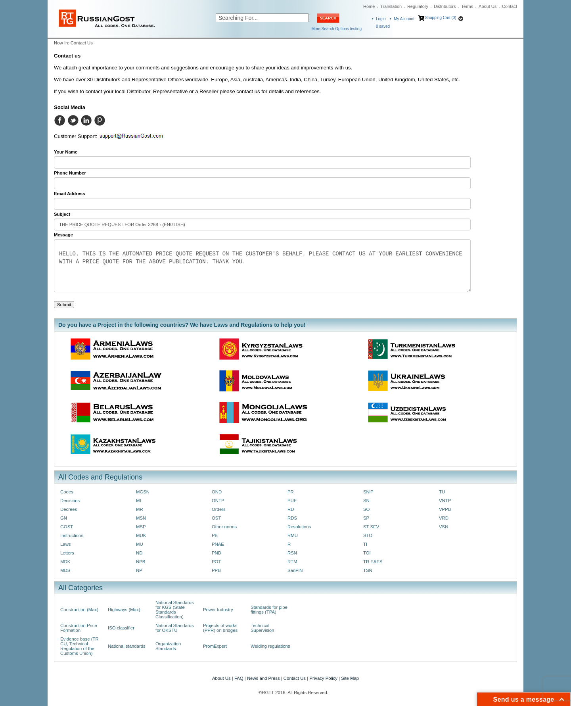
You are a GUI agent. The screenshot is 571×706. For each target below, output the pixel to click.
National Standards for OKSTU (174, 628)
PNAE (218, 544)
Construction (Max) (79, 609)
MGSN (142, 491)
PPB (216, 570)
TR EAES (373, 561)
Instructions (71, 535)
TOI (367, 553)
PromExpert (215, 646)
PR (290, 491)
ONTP (218, 500)
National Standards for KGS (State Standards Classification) (174, 609)
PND (216, 553)
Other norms (224, 526)
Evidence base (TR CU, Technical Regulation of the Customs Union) (79, 646)
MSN (141, 518)
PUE (292, 500)
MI (138, 500)
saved (383, 26)
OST (216, 518)
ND (139, 553)
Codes (66, 491)
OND (217, 491)
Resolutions (299, 526)
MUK (141, 535)
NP (139, 570)
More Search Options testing (336, 29)
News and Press (263, 678)
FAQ (238, 678)
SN (366, 500)
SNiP (368, 491)
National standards (127, 646)
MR (139, 509)
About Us (487, 6)
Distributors (445, 6)
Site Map (350, 678)
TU (442, 491)
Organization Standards (168, 646)
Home (369, 6)
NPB (140, 561)
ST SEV (371, 526)
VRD (443, 518)
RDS (292, 518)
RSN (292, 553)
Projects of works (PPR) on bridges (220, 628)
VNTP (445, 500)
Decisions (70, 500)
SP (366, 518)
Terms (467, 6)
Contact (509, 6)
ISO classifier (121, 627)
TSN (367, 570)
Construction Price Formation (78, 628)
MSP (141, 526)
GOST (66, 526)
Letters (67, 553)
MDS (65, 570)
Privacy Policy (323, 678)
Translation (391, 6)
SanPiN (295, 570)
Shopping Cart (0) (440, 17)
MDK (65, 561)
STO (367, 535)
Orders (219, 509)
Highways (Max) (124, 609)
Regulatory (417, 6)
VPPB (445, 509)
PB (215, 535)
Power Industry (218, 609)
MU (139, 544)
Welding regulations (270, 646)
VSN (443, 526)
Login (380, 19)
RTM (292, 561)
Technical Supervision (262, 628)
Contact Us (295, 678)
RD (290, 509)
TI (365, 544)
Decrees (68, 509)
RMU (292, 535)
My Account (404, 19)
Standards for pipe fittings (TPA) (269, 609)
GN (63, 518)
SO (366, 509)
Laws (65, 544)
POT (216, 561)
